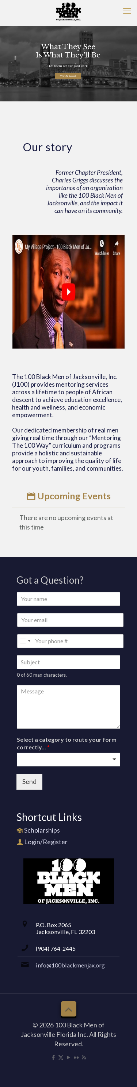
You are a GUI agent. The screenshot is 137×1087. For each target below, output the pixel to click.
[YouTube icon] (68, 1057)
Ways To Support (68, 76)
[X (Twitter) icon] (61, 1057)
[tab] (68, 496)
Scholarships (42, 830)
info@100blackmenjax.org (70, 965)
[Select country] (25, 641)
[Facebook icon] (53, 1057)
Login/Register (46, 842)
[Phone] (70, 641)
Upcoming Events (69, 495)
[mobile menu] (127, 11)
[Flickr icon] (76, 1057)
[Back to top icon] (68, 1008)
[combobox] (68, 759)
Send (29, 781)
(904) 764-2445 (56, 948)
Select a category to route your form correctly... (67, 743)
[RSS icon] (84, 1057)
